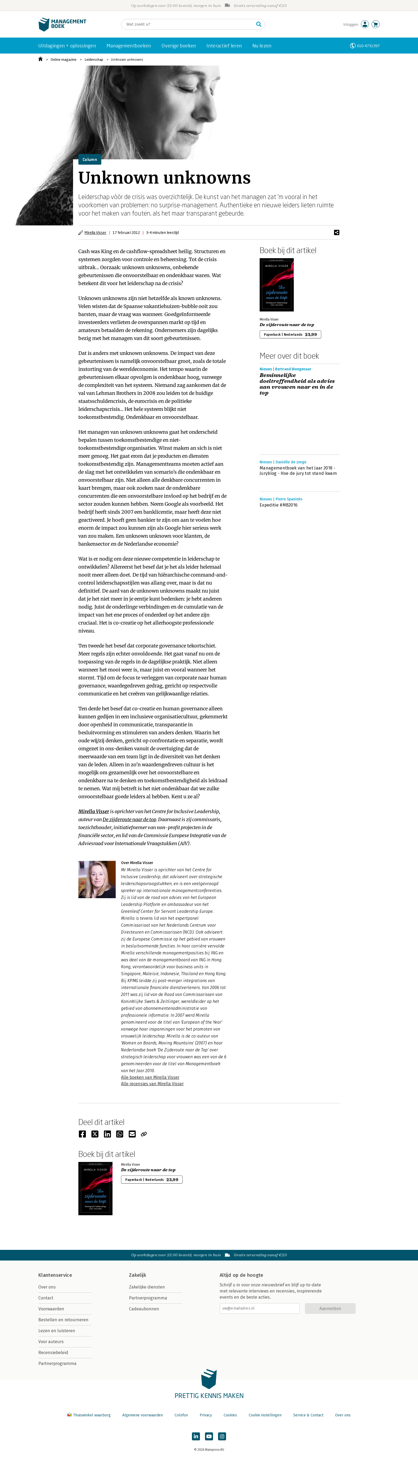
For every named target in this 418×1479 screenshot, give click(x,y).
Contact (45, 1297)
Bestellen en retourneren (63, 1319)
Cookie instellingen (265, 1415)
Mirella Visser (95, 232)
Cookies (230, 1415)
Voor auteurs (51, 1341)
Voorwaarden (51, 1308)
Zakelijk (137, 1275)
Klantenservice (55, 1275)
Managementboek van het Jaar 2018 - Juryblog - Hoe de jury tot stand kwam (298, 470)
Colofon (181, 1415)
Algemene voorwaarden (142, 1415)
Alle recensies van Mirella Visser (152, 1083)
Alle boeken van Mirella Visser (150, 1077)
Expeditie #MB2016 (279, 505)
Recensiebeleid (53, 1352)
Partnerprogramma (57, 1363)
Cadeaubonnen (144, 1308)
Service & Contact (308, 1415)
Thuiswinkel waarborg (89, 1415)
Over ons (47, 1287)
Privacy (206, 1415)
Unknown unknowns (127, 60)
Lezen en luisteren (56, 1330)
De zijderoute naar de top (129, 819)
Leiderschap (94, 60)
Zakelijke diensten (147, 1287)
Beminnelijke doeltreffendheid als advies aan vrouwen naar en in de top (297, 384)
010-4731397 (368, 45)
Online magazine (64, 60)
